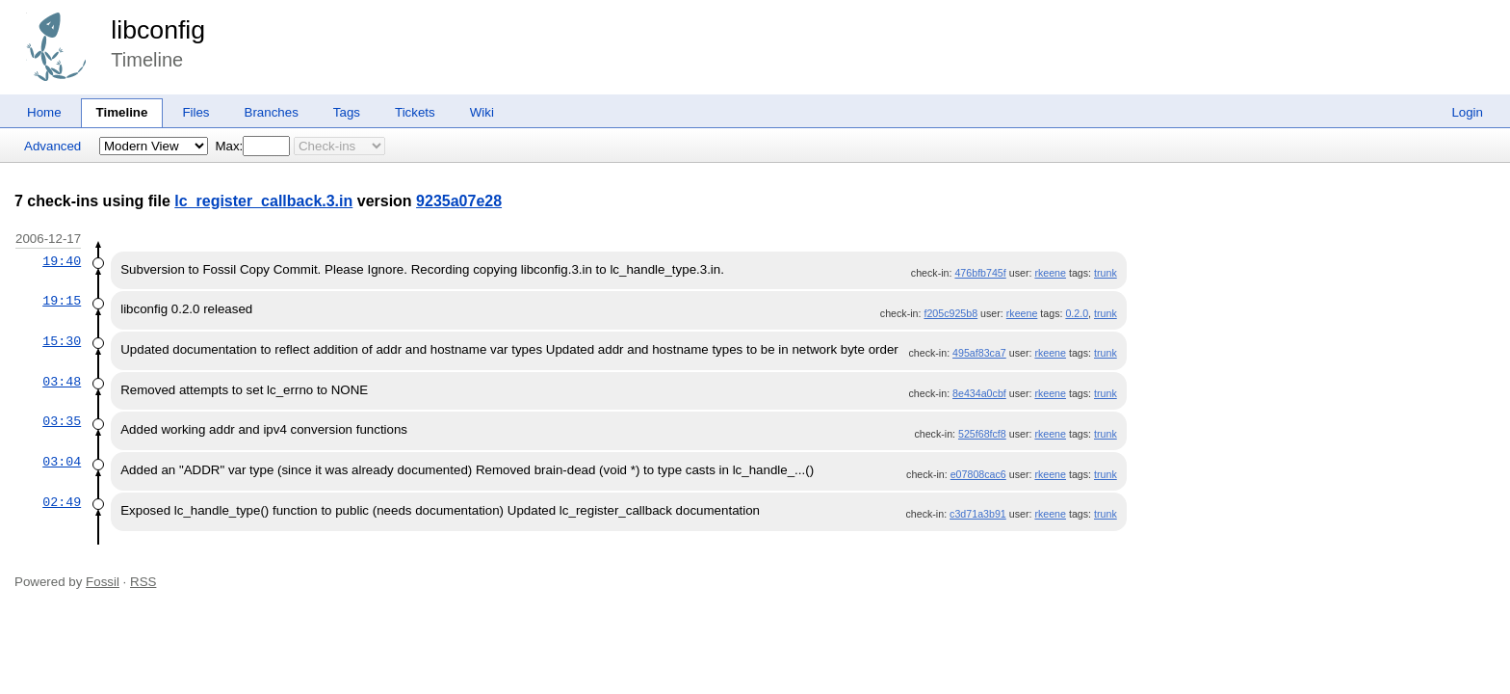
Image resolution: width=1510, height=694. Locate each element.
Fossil (102, 581)
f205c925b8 (950, 313)
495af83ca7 (979, 353)
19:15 (61, 300)
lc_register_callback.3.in (263, 201)
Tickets (415, 112)
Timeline (122, 112)
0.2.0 (1076, 313)
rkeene (1050, 273)
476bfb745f (979, 273)
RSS (143, 581)
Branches (272, 112)
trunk (1105, 273)
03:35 (61, 421)
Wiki (482, 112)
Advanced (52, 146)
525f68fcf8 (982, 434)
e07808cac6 (978, 474)
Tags (346, 112)
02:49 (61, 502)
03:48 (61, 381)
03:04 (61, 461)
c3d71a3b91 (978, 514)
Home (44, 112)
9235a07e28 (459, 201)
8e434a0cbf (979, 393)
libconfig (158, 29)
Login (1467, 112)
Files (195, 112)
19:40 (61, 261)
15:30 (61, 341)
